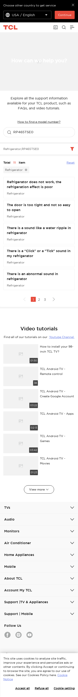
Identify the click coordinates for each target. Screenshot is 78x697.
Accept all (22, 688)
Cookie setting (64, 688)
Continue (64, 15)
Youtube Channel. (61, 337)
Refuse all (42, 688)
